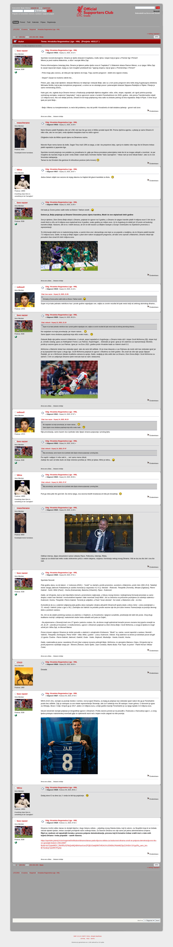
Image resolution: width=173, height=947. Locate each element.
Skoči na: (140, 920)
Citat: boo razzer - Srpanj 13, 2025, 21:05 (54, 294)
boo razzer (22, 50)
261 (23, 37)
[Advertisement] (86, 897)
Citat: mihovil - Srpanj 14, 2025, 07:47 (53, 448)
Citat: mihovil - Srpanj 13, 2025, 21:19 (53, 322)
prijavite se (35, 8)
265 (37, 37)
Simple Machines (96, 936)
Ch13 (19, 662)
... (18, 37)
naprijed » (156, 34)
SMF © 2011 (86, 936)
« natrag (150, 34)
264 (33, 37)
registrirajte (47, 8)
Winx (19, 169)
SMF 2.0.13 (77, 936)
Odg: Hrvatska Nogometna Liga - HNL (61, 50)
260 (20, 37)
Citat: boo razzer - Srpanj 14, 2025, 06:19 (54, 419)
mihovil (20, 287)
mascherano (23, 123)
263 (30, 37)
